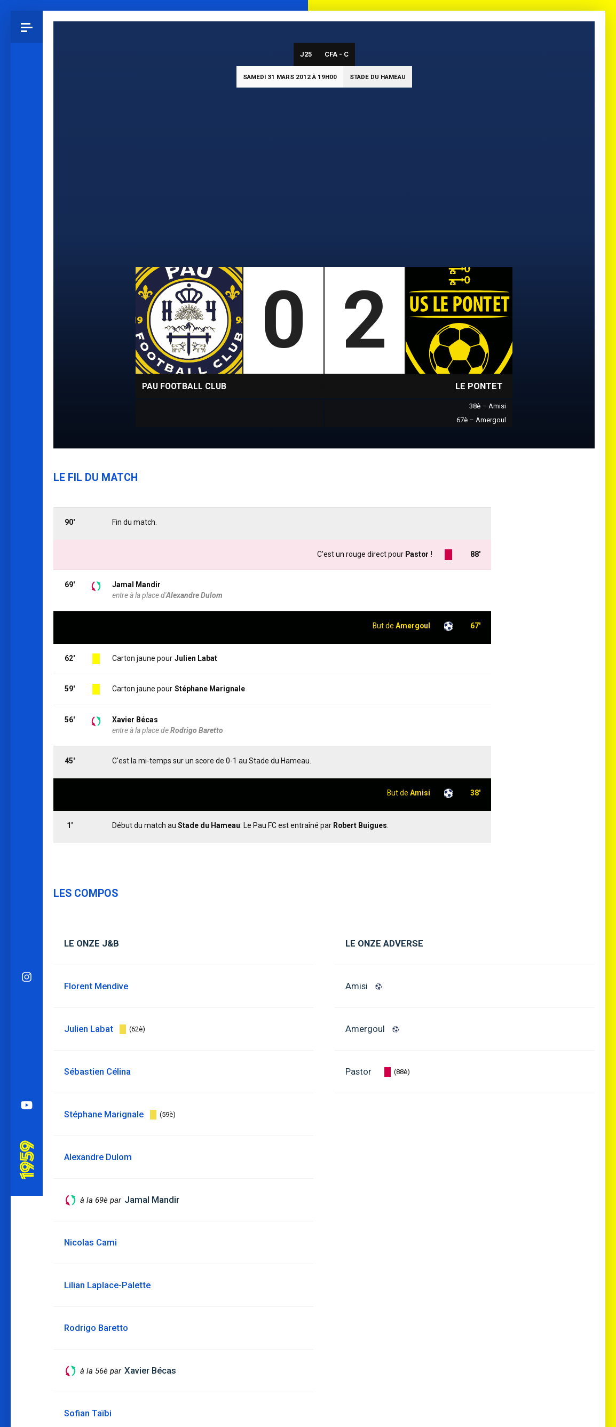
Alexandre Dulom (194, 595)
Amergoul (365, 1029)
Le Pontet (479, 386)
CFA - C (337, 54)
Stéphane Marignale (210, 688)
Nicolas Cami (90, 1242)
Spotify (27, 570)
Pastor (358, 1072)
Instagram (27, 474)
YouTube (27, 602)
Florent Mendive (96, 986)
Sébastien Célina (97, 1072)
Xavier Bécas (135, 719)
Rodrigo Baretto (196, 730)
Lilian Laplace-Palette (107, 1285)
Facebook (27, 538)
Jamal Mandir (136, 584)
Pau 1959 (29, 642)
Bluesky (27, 506)
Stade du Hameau (378, 77)
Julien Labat (196, 658)
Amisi (356, 986)
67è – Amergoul (481, 420)
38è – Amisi (487, 406)
